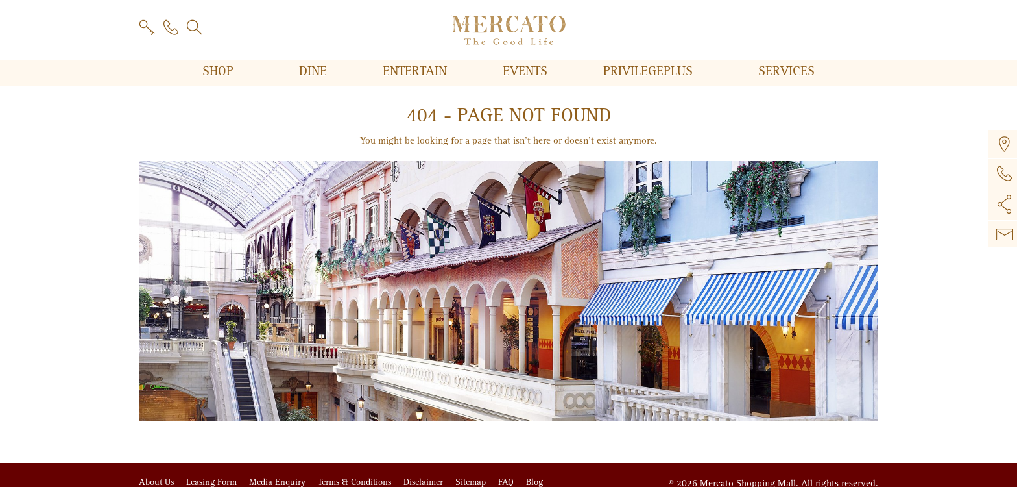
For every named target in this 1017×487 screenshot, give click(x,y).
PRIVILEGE (650, 71)
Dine (315, 71)
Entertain (417, 71)
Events (527, 71)
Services (786, 71)
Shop (219, 71)
